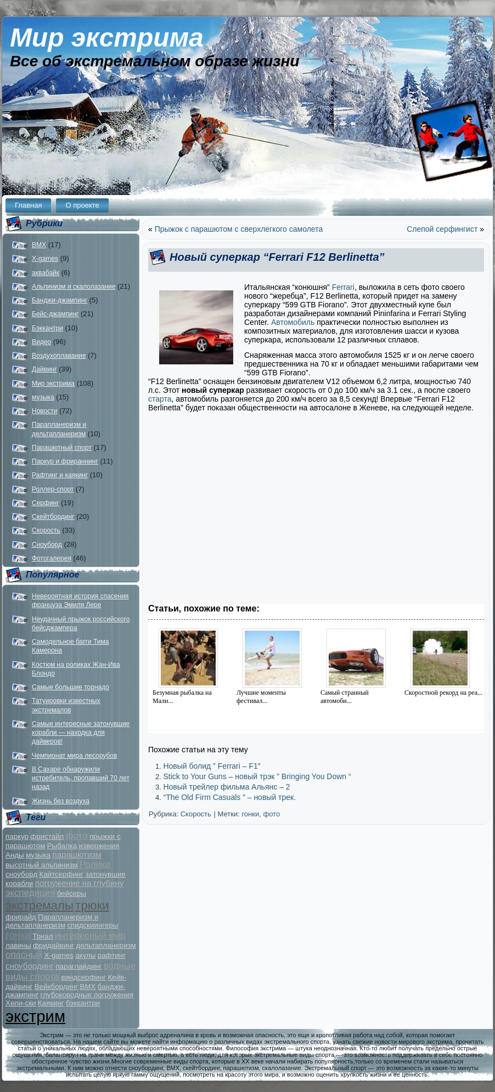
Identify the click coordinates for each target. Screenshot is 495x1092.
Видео (41, 342)
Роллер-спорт (53, 489)
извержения (99, 846)
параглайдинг (78, 966)
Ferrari (343, 287)
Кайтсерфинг (61, 874)
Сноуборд (47, 544)
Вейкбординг (56, 986)
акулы (85, 955)
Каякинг (51, 1003)
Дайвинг (44, 369)
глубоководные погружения (87, 995)
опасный (23, 955)
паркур (17, 836)
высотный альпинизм (41, 865)
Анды (14, 855)
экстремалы (39, 905)
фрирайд (20, 917)
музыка (43, 397)
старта (160, 399)
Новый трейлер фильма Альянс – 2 (226, 786)
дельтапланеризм (106, 945)
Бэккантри (47, 328)
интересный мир (90, 935)
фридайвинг (53, 945)
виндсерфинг (83, 977)
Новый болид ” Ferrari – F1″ (211, 766)
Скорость (46, 530)
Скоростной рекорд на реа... (443, 692)
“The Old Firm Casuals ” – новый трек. (229, 797)
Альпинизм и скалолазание (73, 286)
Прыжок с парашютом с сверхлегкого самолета (239, 229)
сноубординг (29, 965)
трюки (92, 905)
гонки (18, 935)
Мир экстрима (107, 37)
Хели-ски (20, 1003)
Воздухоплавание (59, 355)
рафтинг (112, 955)
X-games (45, 258)
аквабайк (45, 273)
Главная (28, 205)
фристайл (47, 836)
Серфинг (45, 503)
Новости (44, 411)
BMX (39, 245)
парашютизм (77, 854)
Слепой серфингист (442, 229)
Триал (42, 936)
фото (77, 836)
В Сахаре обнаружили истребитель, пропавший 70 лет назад (81, 778)
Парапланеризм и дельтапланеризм (52, 921)
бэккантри (83, 1003)
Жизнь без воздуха (60, 801)
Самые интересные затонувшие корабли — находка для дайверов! (81, 733)
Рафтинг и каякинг (60, 475)
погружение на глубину (79, 883)
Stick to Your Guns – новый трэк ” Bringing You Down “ (257, 776)
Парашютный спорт (62, 447)
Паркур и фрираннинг (65, 461)
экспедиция (30, 893)
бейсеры (71, 893)
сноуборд (21, 874)
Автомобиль (291, 322)
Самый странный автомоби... (344, 697)
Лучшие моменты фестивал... (261, 697)
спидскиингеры (92, 925)
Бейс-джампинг (55, 314)
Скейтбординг (53, 517)
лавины (18, 945)
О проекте (82, 205)
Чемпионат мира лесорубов (74, 755)
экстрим (35, 1016)
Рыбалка (62, 846)
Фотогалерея (51, 558)
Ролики (95, 864)
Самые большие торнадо (70, 687)
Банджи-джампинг (59, 300)
